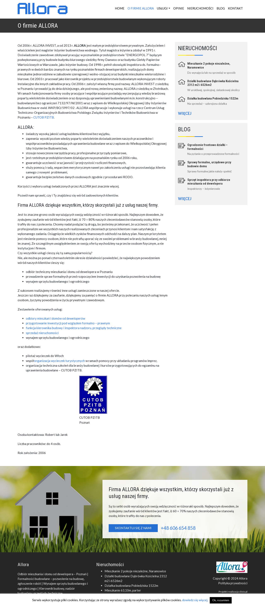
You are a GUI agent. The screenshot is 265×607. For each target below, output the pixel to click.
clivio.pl (243, 591)
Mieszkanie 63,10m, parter (123, 590)
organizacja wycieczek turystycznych (59, 361)
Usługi (162, 8)
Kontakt (235, 8)
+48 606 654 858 (178, 528)
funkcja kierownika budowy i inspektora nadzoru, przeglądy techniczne (74, 328)
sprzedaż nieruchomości (42, 333)
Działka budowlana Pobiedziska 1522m (212, 98)
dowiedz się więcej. (195, 600)
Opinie (178, 8)
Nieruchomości (200, 8)
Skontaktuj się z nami (133, 528)
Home (119, 8)
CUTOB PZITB (43, 117)
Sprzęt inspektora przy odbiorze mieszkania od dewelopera (208, 182)
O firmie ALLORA (141, 8)
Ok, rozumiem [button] (220, 600)
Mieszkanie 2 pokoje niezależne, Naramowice (135, 571)
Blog (221, 8)
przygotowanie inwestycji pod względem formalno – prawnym (68, 323)
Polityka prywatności (232, 583)
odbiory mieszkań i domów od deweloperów (55, 318)
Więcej (185, 113)
